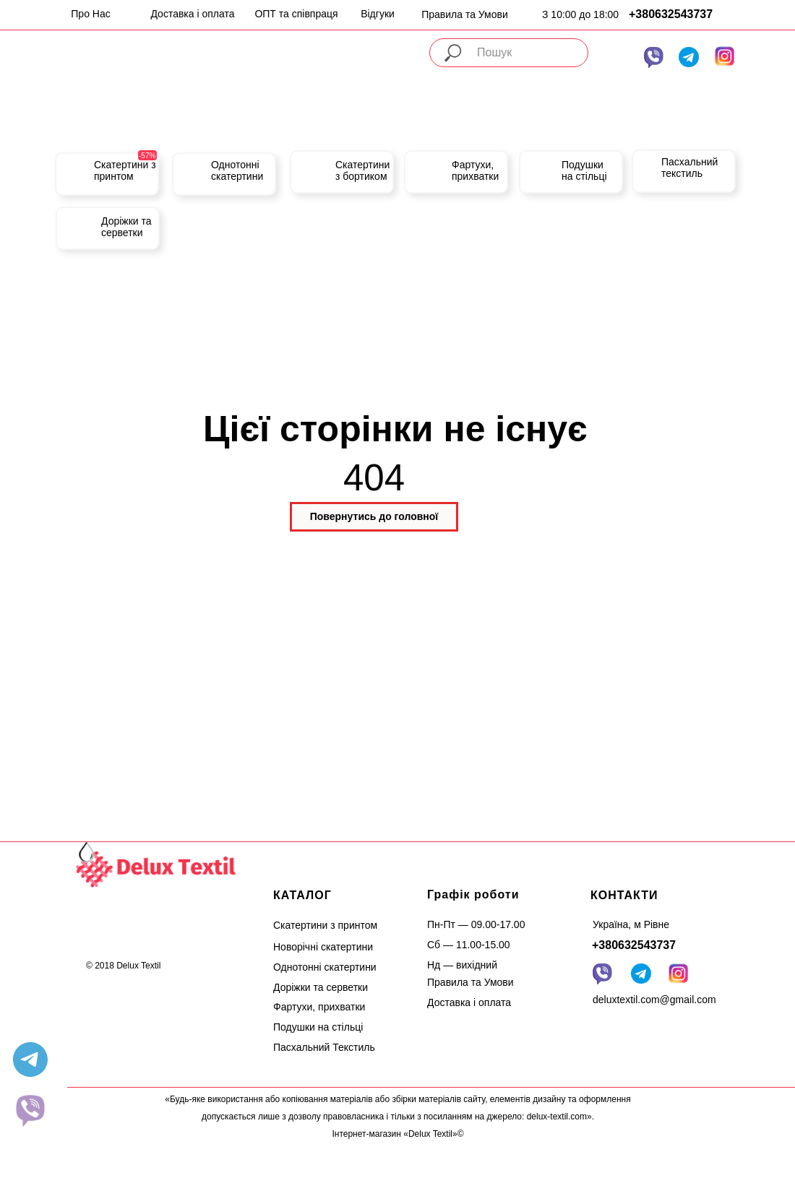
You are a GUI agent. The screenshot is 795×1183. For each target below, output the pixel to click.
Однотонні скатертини (237, 170)
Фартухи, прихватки (475, 170)
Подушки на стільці (584, 170)
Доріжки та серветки (126, 226)
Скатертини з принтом (125, 170)
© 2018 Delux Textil (123, 966)
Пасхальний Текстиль (324, 1047)
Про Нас (90, 14)
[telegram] (30, 1059)
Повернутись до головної (374, 516)
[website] (30, 1110)
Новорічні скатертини (323, 947)
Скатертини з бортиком (362, 170)
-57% (147, 156)
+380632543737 (671, 14)
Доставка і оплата (192, 14)
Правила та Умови (464, 14)
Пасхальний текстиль (689, 167)
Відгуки (378, 14)
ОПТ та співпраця (296, 14)
